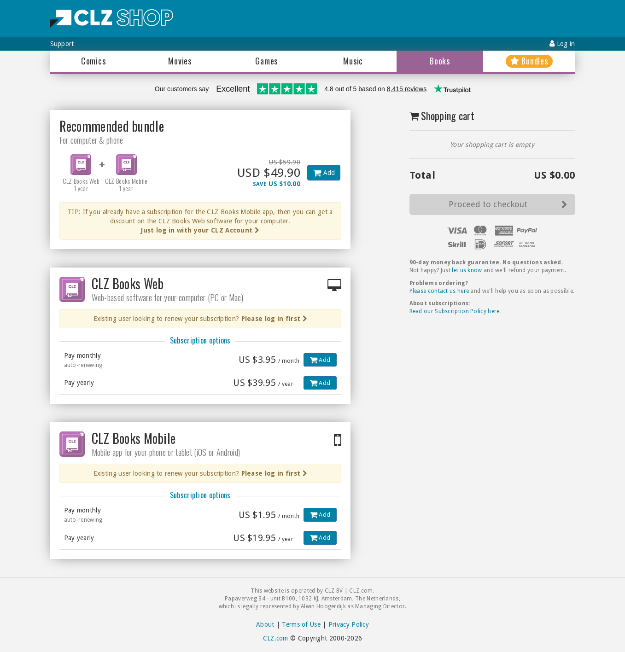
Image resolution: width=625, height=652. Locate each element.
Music (353, 61)
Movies (180, 61)
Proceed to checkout (508, 204)
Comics (93, 61)
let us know (467, 270)
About (265, 624)
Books (440, 61)
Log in (562, 43)
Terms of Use (301, 624)
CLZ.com (275, 638)
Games (266, 61)
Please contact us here (439, 291)
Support (62, 43)
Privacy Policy (348, 624)
